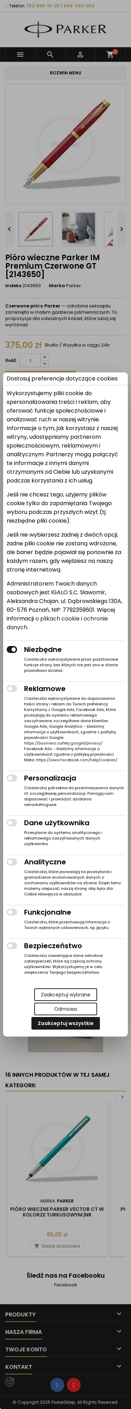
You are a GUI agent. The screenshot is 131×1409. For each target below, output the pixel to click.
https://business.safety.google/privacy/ (63, 743)
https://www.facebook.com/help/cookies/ (76, 760)
